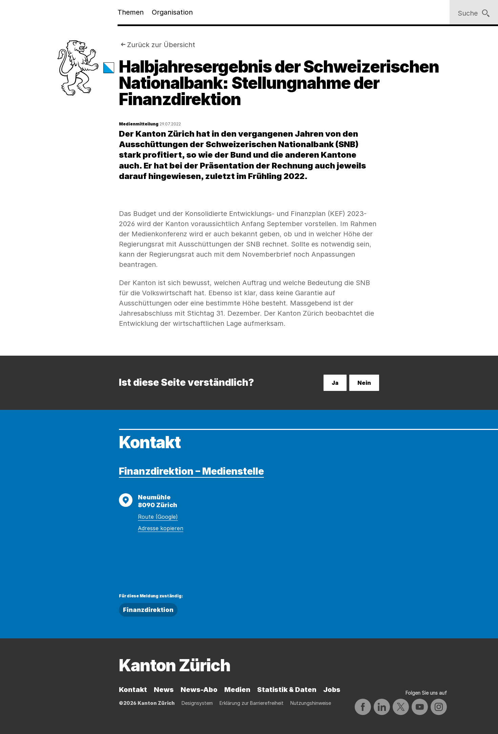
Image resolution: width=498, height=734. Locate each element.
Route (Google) (158, 516)
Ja (335, 382)
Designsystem (197, 703)
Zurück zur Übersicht (161, 45)
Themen (131, 12)
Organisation (172, 12)
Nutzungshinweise (310, 703)
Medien (237, 690)
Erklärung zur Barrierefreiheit (252, 703)
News (164, 690)
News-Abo (199, 690)
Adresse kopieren (160, 528)
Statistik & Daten (286, 690)
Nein (364, 382)
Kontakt (133, 690)
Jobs (331, 690)
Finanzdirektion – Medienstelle (191, 471)
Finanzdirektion (148, 609)
